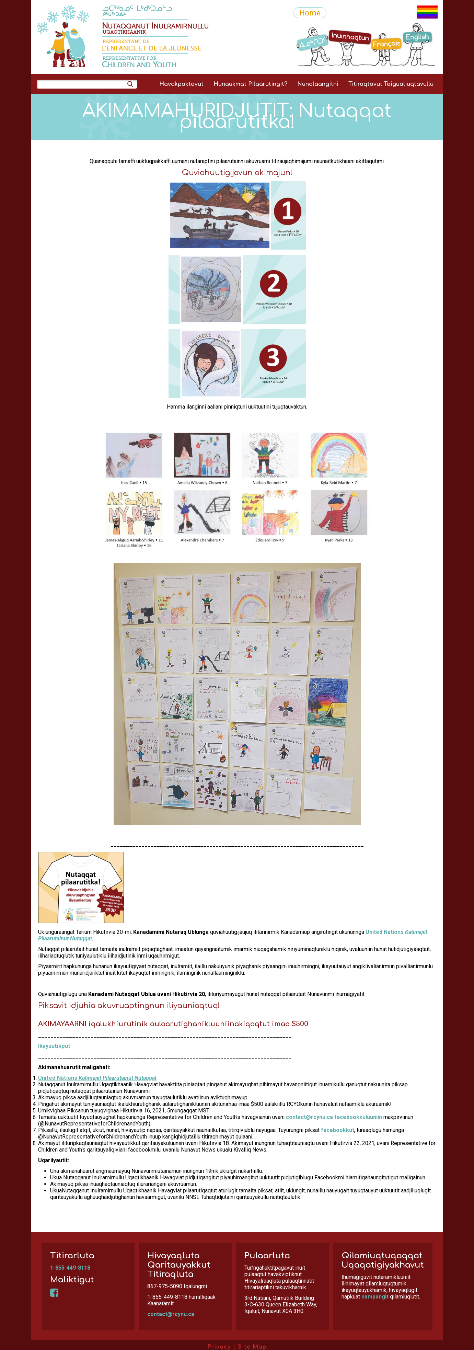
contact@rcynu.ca (309, 1117)
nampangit (375, 1296)
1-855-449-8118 (70, 1268)
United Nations (97, 1078)
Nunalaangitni (317, 84)
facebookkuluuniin (358, 1117)
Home (310, 12)
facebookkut (337, 1130)
